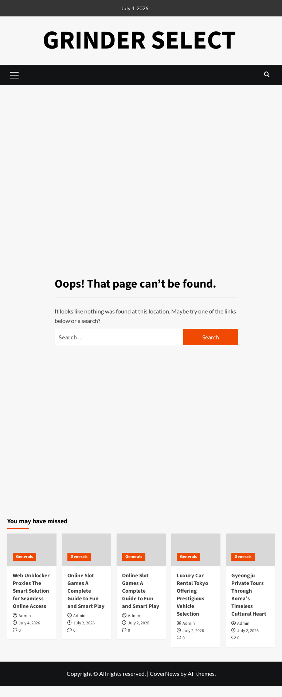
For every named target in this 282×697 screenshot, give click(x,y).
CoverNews (164, 673)
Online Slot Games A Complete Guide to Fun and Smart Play (86, 591)
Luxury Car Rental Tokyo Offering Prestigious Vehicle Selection (192, 595)
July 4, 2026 (29, 623)
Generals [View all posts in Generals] (24, 557)
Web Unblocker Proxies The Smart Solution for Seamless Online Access (31, 591)
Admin (25, 616)
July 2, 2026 (84, 623)
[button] (266, 74)
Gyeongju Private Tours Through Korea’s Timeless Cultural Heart (248, 595)
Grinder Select (139, 40)
